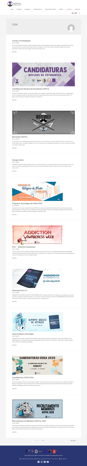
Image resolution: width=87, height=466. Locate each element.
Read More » (14, 51)
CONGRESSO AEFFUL (37, 9)
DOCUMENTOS (27, 9)
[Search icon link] (79, 13)
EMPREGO (61, 9)
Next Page (73, 440)
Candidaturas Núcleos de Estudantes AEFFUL (30, 89)
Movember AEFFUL (20, 137)
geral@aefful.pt (64, 458)
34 (43, 440)
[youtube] (48, 462)
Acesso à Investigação (21, 41)
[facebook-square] (39, 462)
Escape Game (17, 160)
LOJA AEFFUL (69, 9)
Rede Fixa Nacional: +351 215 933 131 (50, 458)
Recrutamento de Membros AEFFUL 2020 (29, 421)
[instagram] (42, 462)
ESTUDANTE (19, 9)
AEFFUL (12, 9)
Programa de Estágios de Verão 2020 (27, 203)
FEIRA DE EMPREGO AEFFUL (50, 9)
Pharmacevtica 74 (19, 290)
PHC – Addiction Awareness (23, 247)
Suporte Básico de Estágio (23, 334)
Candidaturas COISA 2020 (23, 377)
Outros (13, 42)
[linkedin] (45, 462)
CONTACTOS (77, 9)
